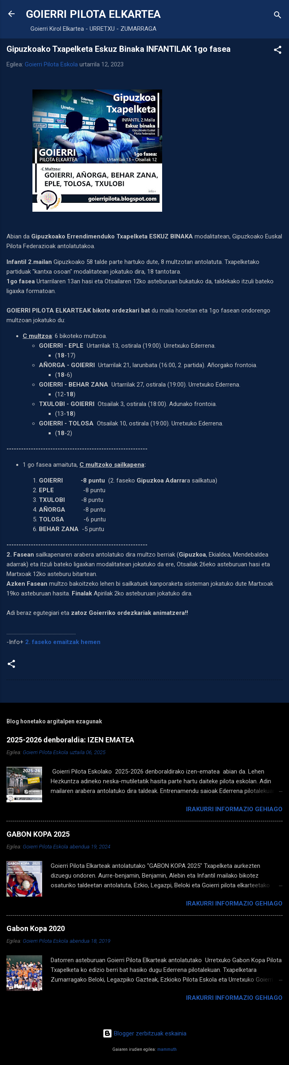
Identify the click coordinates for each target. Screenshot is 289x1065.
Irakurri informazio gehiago (234, 809)
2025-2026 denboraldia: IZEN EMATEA (70, 740)
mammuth (167, 1049)
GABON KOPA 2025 (38, 834)
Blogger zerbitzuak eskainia (144, 1033)
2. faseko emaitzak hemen (63, 642)
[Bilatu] (278, 16)
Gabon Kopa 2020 (35, 928)
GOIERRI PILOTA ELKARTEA (93, 14)
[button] (278, 51)
